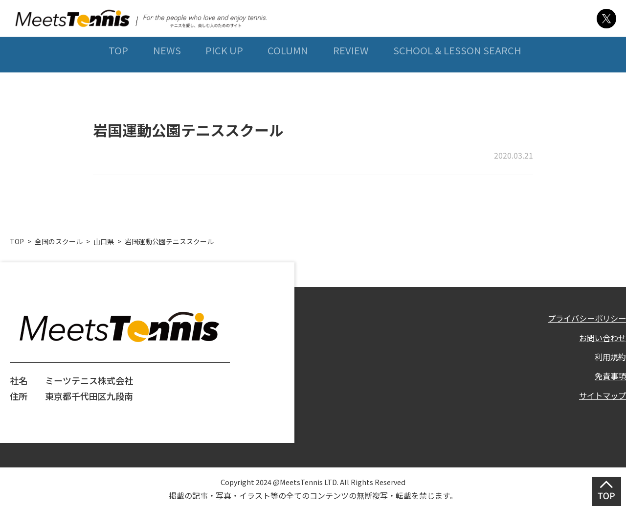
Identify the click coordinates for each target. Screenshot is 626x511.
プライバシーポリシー (582, 317)
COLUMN (286, 73)
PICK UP (222, 73)
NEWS (164, 73)
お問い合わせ (599, 338)
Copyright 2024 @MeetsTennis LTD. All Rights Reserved (313, 481)
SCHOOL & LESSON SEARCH (457, 73)
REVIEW (350, 73)
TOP (114, 73)
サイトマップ (599, 401)
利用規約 (608, 359)
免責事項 (608, 379)
